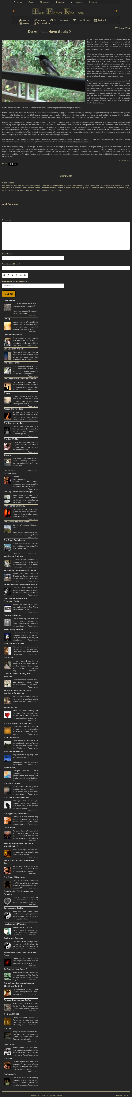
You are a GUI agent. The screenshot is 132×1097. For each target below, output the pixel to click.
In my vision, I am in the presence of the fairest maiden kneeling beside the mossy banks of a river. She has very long (25, 666)
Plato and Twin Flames (14, 643)
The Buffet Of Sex (12, 783)
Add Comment (10, 204)
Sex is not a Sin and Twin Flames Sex (19, 861)
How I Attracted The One (15, 924)
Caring (7, 319)
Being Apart (9, 1044)
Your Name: (7, 254)
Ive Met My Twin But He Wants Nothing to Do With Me (17, 691)
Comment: (6, 220)
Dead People (9, 300)
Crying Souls (10, 1074)
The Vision (9, 657)
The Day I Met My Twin (14, 423)
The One (7, 1028)
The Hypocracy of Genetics (16, 813)
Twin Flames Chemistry (14, 506)
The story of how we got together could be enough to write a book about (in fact (25, 991)
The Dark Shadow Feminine (16, 797)
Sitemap (93, 2)
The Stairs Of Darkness (14, 877)
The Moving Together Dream (17, 522)
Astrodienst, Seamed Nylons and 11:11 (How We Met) (19, 984)
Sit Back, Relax (11, 473)
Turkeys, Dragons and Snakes (77, 142)
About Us (60, 2)
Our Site (18, 2)
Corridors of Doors (12, 615)
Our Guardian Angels (13, 349)
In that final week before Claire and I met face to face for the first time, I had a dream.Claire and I (25, 548)
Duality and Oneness (13, 938)
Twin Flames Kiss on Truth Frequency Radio (16, 599)
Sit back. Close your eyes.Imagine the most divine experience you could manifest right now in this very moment (25, 481)
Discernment (9, 827)
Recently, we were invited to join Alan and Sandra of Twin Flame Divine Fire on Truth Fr (25, 607)
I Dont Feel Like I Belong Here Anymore (17, 674)
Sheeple (7, 455)
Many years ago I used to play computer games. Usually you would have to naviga (25, 852)
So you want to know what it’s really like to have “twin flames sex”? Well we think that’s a (25, 869)
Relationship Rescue (13, 629)
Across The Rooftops (13, 409)
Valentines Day (10, 707)
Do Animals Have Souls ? (15, 969)
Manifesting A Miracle (13, 556)
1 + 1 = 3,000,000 (11, 1014)
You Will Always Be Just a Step (18, 723)
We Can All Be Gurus (13, 751)
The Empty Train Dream (14, 540)
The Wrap (8, 1058)
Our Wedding (77, 2)
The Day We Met (11, 439)
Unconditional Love (13, 335)
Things (7, 393)
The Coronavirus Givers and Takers (20, 379)
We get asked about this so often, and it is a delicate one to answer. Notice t (25, 699)
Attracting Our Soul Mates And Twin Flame (20, 953)
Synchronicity (10, 767)
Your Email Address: (10, 264)
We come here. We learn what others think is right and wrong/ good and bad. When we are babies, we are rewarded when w (25, 836)
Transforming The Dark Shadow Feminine (18, 892)
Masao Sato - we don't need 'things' (20, 570)
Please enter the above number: (15, 281)
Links (31, 2)
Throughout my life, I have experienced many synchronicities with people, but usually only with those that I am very (25, 775)
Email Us (44, 2)
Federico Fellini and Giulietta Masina (20, 584)
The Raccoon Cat (11, 363)
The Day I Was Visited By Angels (18, 492)
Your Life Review (11, 737)
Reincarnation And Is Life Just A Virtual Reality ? (18, 844)
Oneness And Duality (13, 908)
